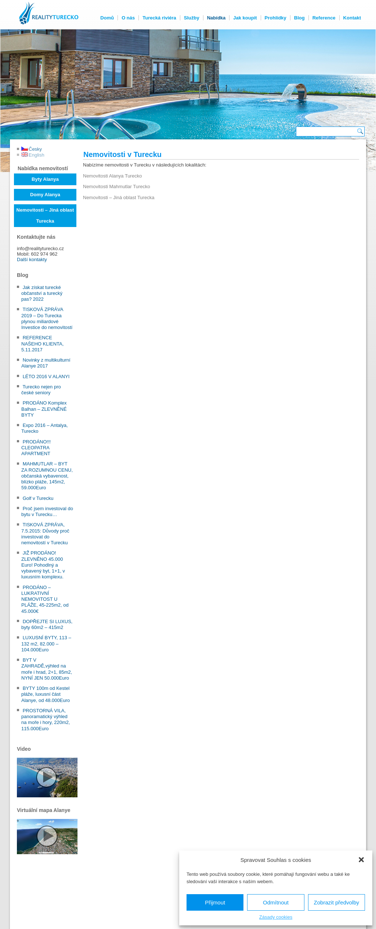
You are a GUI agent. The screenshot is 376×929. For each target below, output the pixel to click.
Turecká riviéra (159, 18)
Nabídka (216, 18)
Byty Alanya (45, 179)
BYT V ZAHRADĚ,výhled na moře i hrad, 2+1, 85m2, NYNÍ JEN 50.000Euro (46, 669)
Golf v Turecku (38, 498)
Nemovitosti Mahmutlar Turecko (116, 186)
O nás (127, 18)
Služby (191, 18)
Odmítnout (276, 902)
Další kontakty (32, 259)
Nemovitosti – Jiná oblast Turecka (45, 215)
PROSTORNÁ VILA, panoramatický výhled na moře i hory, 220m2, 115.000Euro (45, 719)
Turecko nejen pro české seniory (41, 389)
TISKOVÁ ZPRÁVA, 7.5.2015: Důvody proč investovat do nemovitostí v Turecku (45, 533)
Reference (323, 18)
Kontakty (159, 911)
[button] (361, 859)
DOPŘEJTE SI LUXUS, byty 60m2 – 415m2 (46, 624)
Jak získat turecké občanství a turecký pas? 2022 (41, 293)
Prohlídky (275, 18)
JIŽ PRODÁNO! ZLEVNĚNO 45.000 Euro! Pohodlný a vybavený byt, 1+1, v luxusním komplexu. (43, 564)
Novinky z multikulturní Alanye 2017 (45, 363)
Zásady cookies (275, 917)
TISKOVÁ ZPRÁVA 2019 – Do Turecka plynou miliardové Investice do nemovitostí (46, 318)
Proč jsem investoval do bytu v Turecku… (47, 511)
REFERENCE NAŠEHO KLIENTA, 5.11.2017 (42, 343)
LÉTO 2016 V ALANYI (46, 376)
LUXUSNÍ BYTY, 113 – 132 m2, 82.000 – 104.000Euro (46, 643)
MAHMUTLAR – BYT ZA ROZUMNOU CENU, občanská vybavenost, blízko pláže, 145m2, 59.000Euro (47, 475)
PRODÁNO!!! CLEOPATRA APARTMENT (36, 448)
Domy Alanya (45, 194)
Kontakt (352, 18)
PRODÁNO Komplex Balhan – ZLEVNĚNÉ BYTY (44, 409)
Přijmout (215, 902)
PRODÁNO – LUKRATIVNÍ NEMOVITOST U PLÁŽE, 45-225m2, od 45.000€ (45, 599)
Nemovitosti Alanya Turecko (112, 176)
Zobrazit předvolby (336, 902)
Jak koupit (244, 18)
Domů (106, 18)
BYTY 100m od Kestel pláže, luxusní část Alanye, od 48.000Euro (45, 694)
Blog (299, 18)
